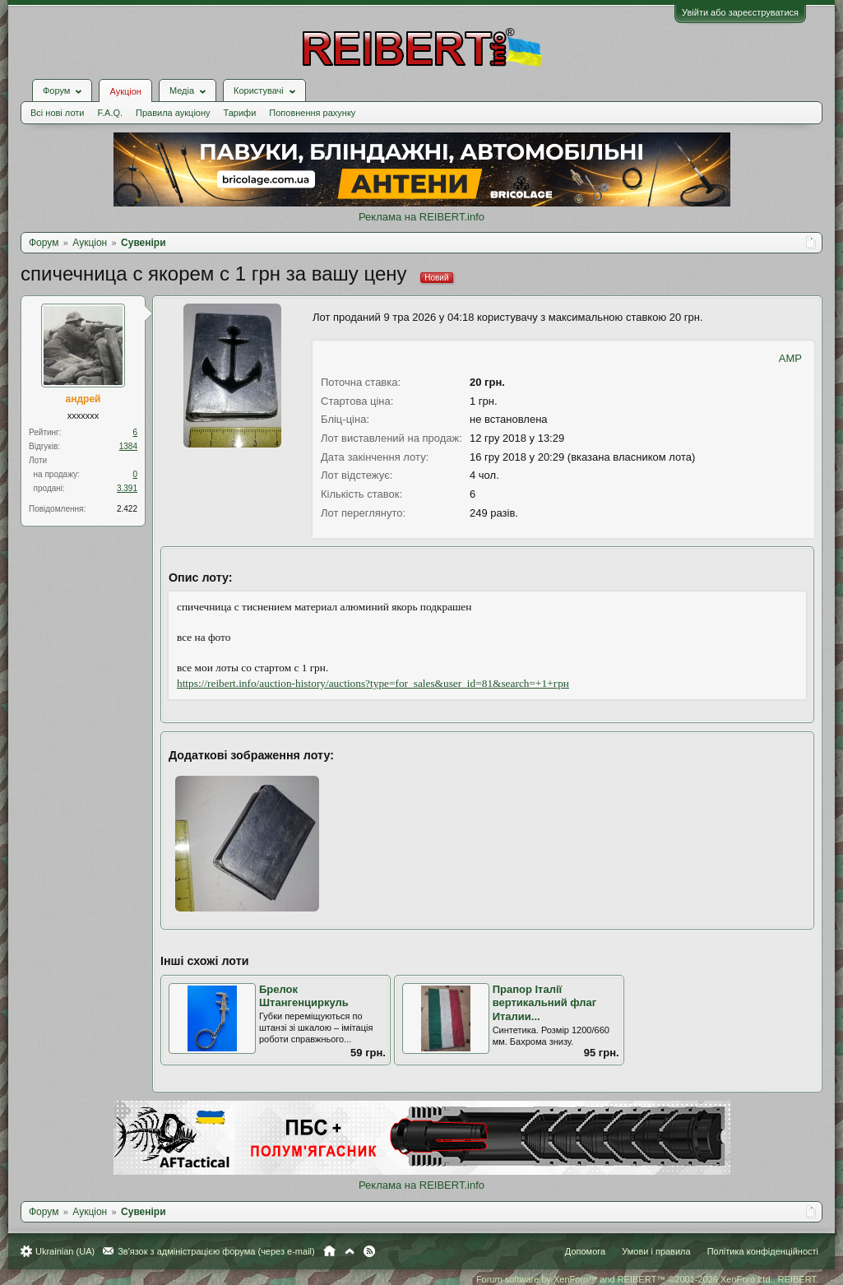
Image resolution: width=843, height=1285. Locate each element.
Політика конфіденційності (762, 1251)
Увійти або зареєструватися (740, 12)
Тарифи (240, 113)
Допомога (585, 1251)
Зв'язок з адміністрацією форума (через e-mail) (216, 1251)
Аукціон (125, 91)
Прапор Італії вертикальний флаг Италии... (545, 1003)
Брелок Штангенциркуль (304, 996)
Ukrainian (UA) (65, 1251)
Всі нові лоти (57, 113)
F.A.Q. (110, 113)
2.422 (127, 508)
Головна (329, 1251)
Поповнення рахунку (312, 113)
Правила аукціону (173, 113)
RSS (369, 1251)
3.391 (127, 488)
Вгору (349, 1251)
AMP (790, 358)
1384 (128, 446)
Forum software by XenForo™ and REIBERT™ (647, 1279)
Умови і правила (656, 1251)
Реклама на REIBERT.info (421, 217)
